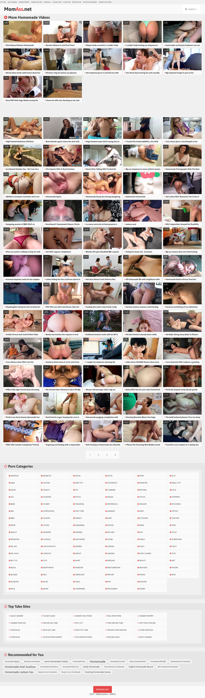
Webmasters (102, 694)
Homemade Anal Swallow (20, 666)
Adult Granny (12, 2)
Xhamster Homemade (32, 661)
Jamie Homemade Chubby (56, 661)
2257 (91, 694)
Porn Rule (47, 2)
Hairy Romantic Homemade (114, 667)
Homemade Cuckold (117, 661)
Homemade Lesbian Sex (19, 672)
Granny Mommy (24, 2)
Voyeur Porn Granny (90, 2)
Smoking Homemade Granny (98, 672)
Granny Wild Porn (105, 2)
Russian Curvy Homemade (70, 672)
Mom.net (18, 9)
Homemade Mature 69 (71, 667)
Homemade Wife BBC (158, 661)
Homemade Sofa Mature (49, 667)
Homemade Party (79, 661)
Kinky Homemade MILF (137, 661)
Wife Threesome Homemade (168, 667)
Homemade (97, 661)
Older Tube (67, 2)
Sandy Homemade (91, 667)
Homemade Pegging (12, 661)
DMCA (113, 694)
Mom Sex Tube (76, 2)
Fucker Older (56, 2)
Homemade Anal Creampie (180, 661)
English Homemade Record (141, 667)
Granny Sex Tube (36, 2)
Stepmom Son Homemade (47, 672)
